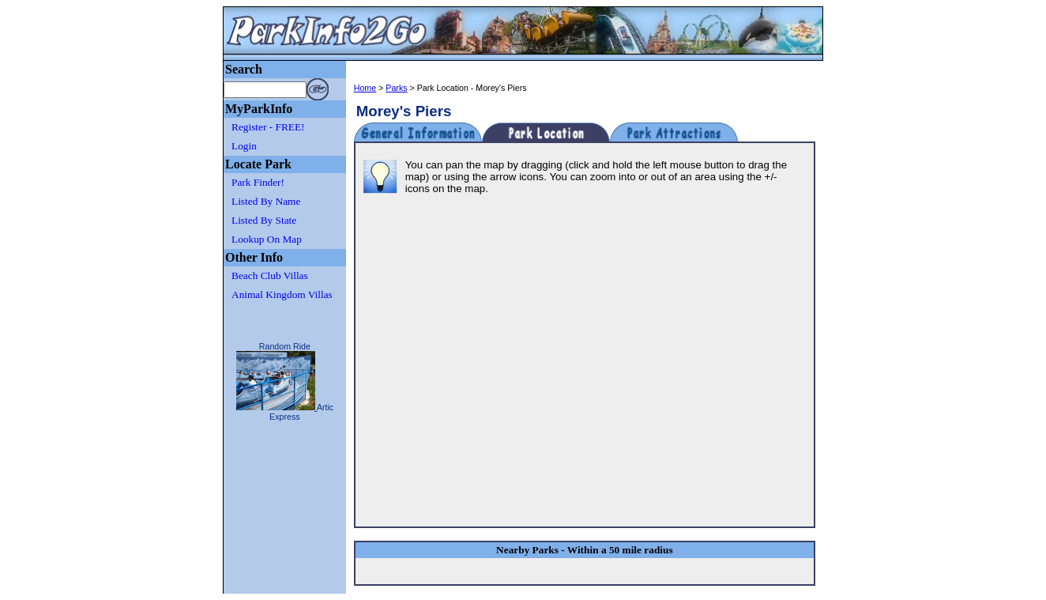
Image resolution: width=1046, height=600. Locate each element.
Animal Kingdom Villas (282, 294)
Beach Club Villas (269, 275)
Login (244, 146)
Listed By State (263, 220)
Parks (396, 87)
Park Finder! (257, 182)
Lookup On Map (266, 239)
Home (365, 87)
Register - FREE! (268, 127)
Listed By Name (265, 201)
